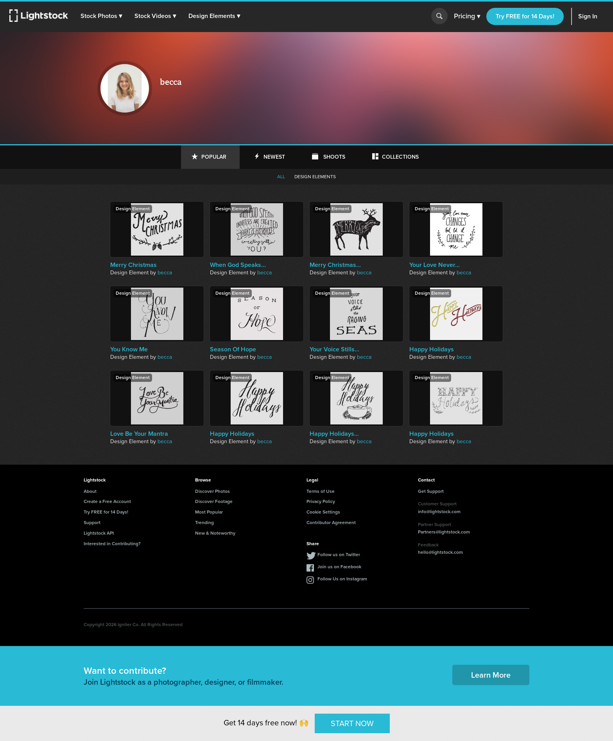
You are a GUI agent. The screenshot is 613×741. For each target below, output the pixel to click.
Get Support (431, 491)
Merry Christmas (133, 265)
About (90, 491)
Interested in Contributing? (112, 543)
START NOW (352, 723)
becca (165, 272)
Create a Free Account (107, 501)
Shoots (334, 157)
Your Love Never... (434, 265)
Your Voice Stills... (334, 349)
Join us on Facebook (339, 566)
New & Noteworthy (215, 533)
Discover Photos (212, 491)
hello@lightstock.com (440, 552)
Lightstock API (99, 533)
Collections (400, 157)
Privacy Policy (320, 501)
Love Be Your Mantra (139, 434)
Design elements (315, 176)
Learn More (491, 675)
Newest (274, 157)
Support (92, 522)
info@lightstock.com (439, 511)
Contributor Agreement (331, 522)
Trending (204, 522)
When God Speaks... (238, 265)
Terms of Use (320, 491)
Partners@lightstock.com (444, 531)
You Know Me (129, 349)
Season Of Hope (233, 349)
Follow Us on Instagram (342, 578)
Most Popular (209, 511)
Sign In (587, 16)
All (281, 176)
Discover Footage (214, 501)
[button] (101, 16)
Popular (213, 157)
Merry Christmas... (335, 265)
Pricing (467, 16)
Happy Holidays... (334, 434)
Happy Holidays (431, 349)
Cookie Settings (323, 511)
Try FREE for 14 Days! (525, 16)
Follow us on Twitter (338, 554)
